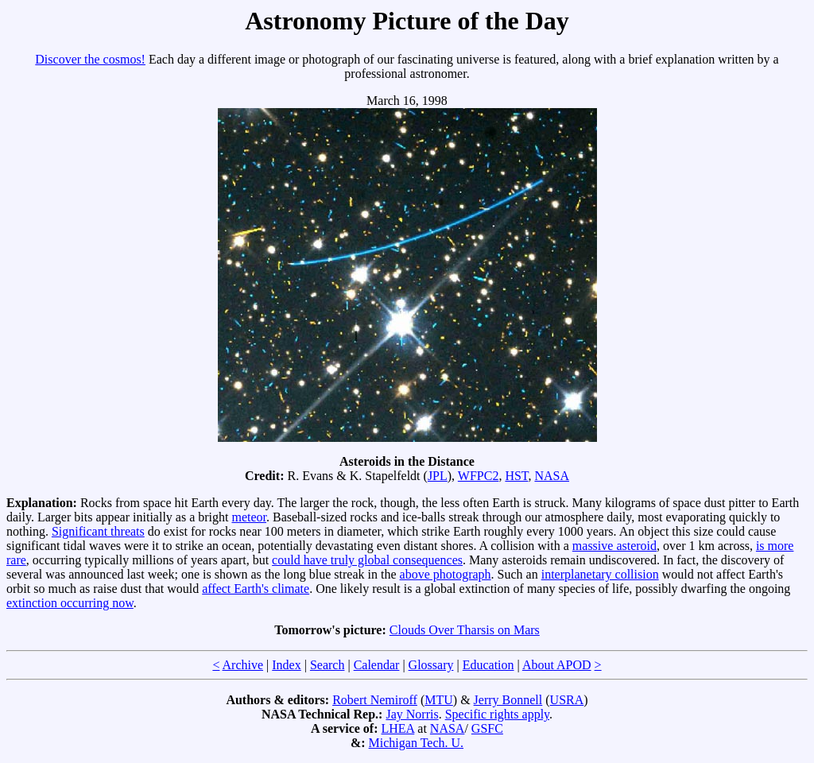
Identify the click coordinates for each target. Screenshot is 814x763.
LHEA (398, 728)
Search (327, 665)
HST (516, 475)
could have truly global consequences (367, 560)
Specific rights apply (497, 714)
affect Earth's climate (255, 588)
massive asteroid (614, 545)
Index (286, 665)
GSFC (487, 728)
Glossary (431, 665)
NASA (551, 475)
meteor (248, 517)
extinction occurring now (70, 603)
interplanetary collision (600, 574)
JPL (438, 475)
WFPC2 (478, 475)
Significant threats (98, 531)
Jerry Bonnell (508, 700)
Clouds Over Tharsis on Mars (465, 630)
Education (488, 665)
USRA (567, 700)
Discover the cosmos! (90, 59)
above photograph (445, 574)
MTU (438, 700)
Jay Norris (412, 714)
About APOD (556, 665)
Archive (243, 665)
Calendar (377, 665)
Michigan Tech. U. (416, 742)
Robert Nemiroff (374, 700)
